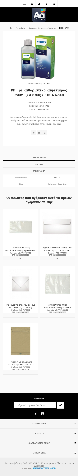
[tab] (39, 157)
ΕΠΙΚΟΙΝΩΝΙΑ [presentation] (39, 171)
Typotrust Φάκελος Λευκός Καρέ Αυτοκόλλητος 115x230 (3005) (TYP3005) (57, 250)
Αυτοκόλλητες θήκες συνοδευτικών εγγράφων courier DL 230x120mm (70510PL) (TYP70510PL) (20, 251)
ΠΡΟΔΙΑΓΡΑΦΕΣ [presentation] (39, 157)
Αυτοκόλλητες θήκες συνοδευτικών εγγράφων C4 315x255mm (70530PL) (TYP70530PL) (57, 309)
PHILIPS (46, 83)
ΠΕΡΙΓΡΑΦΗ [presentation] (39, 164)
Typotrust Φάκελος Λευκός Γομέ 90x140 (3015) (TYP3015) (20, 306)
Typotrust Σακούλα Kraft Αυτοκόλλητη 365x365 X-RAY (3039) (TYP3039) (20, 364)
